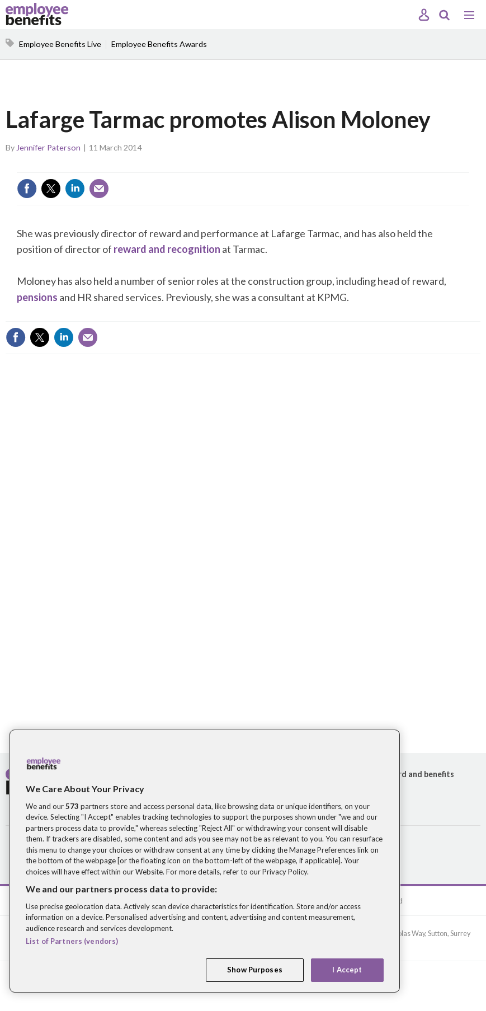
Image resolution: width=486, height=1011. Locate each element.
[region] (204, 861)
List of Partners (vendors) (72, 941)
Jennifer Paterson (48, 147)
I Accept (347, 969)
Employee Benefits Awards (159, 44)
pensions (37, 297)
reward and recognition (167, 249)
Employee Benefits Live (60, 44)
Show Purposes (254, 969)
